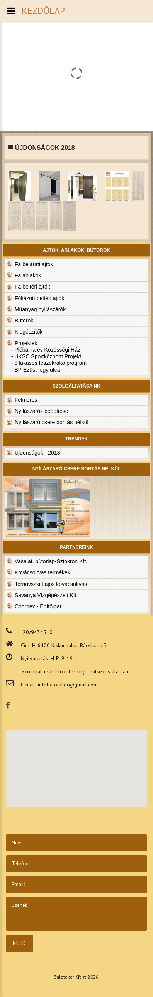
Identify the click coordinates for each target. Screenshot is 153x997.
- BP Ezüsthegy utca (35, 370)
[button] (89, 762)
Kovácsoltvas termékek (42, 572)
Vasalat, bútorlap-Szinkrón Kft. (51, 561)
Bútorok (24, 320)
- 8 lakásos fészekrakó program (49, 363)
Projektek (26, 343)
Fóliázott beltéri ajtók (39, 298)
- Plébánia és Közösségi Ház (45, 350)
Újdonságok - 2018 (37, 453)
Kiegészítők (28, 332)
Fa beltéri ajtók (32, 287)
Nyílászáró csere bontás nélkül (51, 422)
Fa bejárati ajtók (34, 264)
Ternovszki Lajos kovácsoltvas (51, 584)
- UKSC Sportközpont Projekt (46, 356)
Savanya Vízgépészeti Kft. (46, 595)
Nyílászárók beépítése (41, 411)
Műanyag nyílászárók (40, 309)
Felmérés (26, 400)
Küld (19, 943)
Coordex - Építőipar (38, 606)
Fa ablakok (28, 275)
